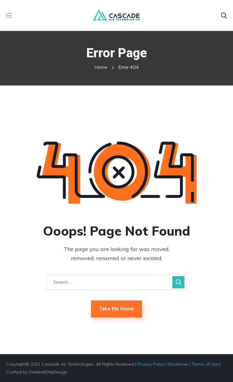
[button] (224, 16)
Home (100, 67)
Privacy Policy (150, 364)
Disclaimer (178, 364)
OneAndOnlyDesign (48, 372)
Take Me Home (116, 309)
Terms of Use (205, 364)
